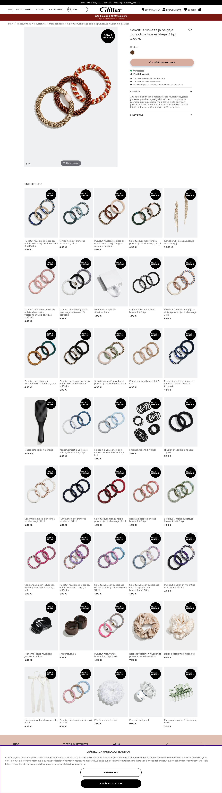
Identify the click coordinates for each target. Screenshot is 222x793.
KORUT (40, 9)
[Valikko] (10, 9)
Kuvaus (135, 91)
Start (10, 24)
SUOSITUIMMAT (24, 9)
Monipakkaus (56, 24)
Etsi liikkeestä (139, 74)
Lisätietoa (136, 115)
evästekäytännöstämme (72, 764)
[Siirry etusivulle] (111, 9)
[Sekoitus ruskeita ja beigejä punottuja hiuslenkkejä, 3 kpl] (133, 52)
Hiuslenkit (39, 24)
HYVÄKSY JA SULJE (111, 783)
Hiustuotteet (24, 24)
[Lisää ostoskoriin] (162, 62)
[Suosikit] (191, 9)
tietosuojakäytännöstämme (42, 764)
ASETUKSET (111, 772)
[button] (173, 9)
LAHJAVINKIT (55, 9)
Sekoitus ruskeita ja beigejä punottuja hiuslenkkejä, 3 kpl (98, 24)
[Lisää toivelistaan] (190, 30)
